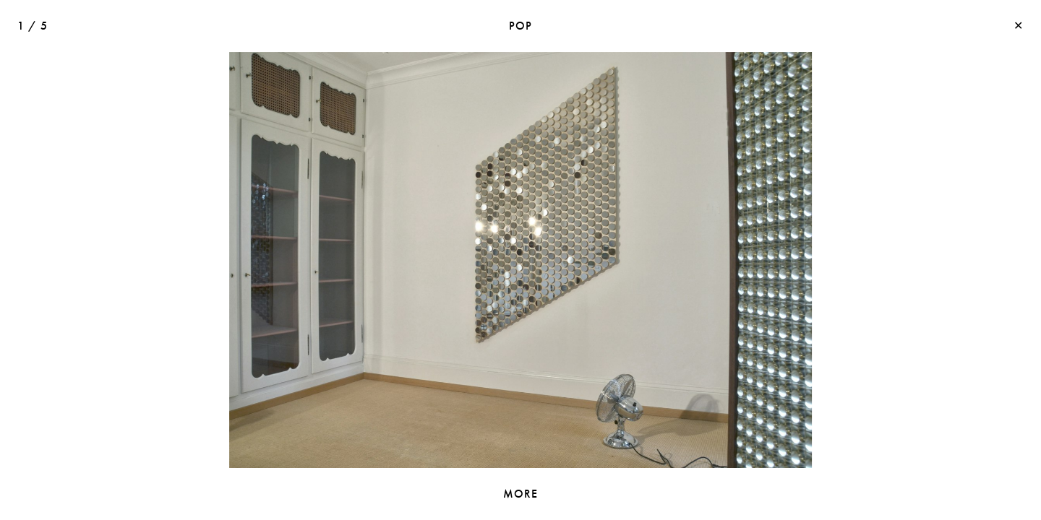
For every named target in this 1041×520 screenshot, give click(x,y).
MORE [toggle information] (520, 493)
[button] (772, 260)
